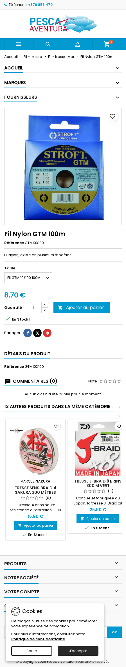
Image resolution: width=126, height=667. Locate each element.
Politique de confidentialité (38, 639)
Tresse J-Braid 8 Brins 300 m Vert (98, 483)
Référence (14, 242)
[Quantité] (33, 307)
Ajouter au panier (81, 307)
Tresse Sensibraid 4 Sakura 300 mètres (35, 490)
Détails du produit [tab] (27, 353)
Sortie (31, 651)
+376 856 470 (40, 4)
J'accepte (78, 651)
